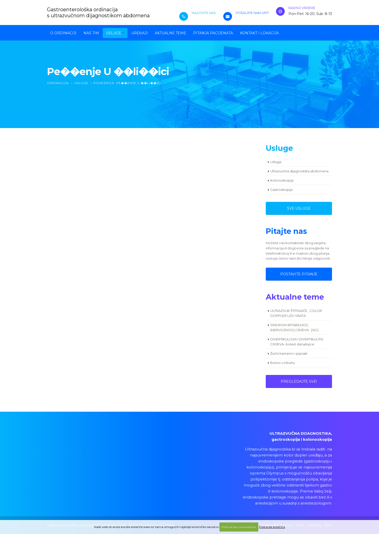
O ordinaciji (63, 33)
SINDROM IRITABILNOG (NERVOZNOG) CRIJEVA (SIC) (294, 327)
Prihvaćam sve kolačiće (239, 527)
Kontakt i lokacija (259, 33)
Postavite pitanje (299, 274)
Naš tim (91, 33)
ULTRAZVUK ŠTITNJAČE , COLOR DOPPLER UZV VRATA (296, 313)
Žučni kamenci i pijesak (289, 353)
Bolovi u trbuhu (282, 363)
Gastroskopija (281, 190)
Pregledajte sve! (299, 381)
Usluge (113, 33)
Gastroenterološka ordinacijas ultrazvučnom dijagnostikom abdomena (98, 13)
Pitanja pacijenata (213, 33)
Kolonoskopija (282, 180)
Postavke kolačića (272, 527)
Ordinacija (58, 83)
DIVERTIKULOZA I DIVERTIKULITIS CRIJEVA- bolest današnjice (297, 341)
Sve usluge (298, 208)
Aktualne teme (170, 33)
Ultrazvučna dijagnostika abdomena (299, 171)
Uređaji (139, 33)
